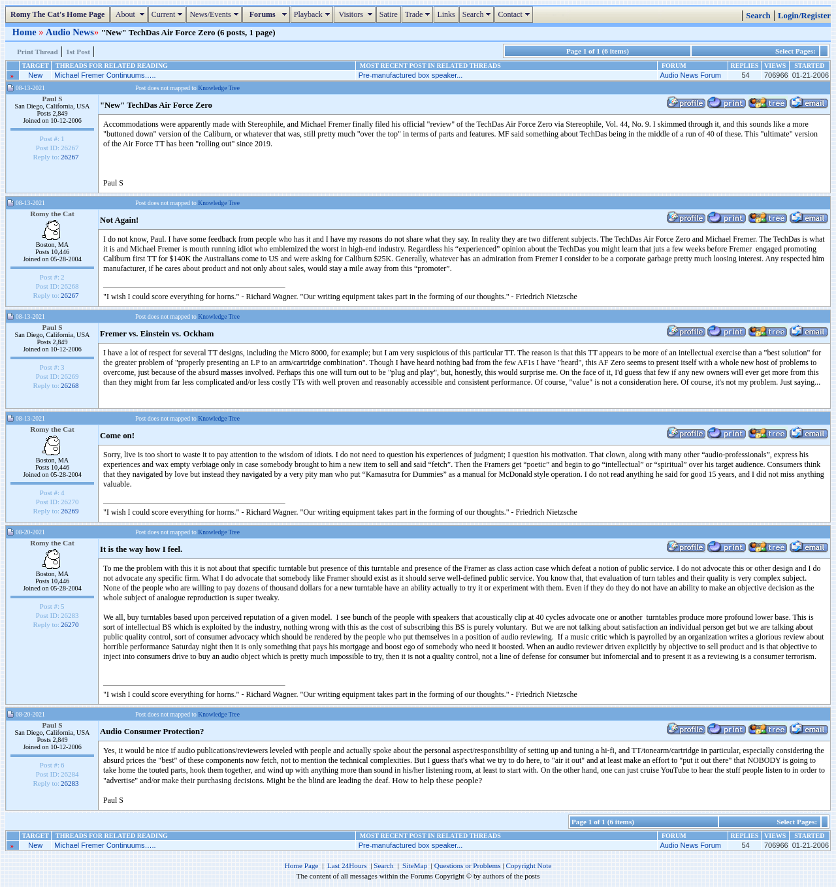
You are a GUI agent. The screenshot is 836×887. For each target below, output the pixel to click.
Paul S (52, 99)
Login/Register (804, 15)
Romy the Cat (52, 214)
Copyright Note (528, 865)
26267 (70, 157)
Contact (515, 14)
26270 (70, 624)
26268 (70, 385)
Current (169, 14)
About (130, 14)
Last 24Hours (347, 865)
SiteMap (414, 865)
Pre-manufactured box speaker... (411, 75)
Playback (313, 14)
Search (478, 14)
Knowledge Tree (219, 87)
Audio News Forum (690, 75)
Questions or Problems (467, 865)
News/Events (215, 14)
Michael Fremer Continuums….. (104, 75)
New (35, 75)
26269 (70, 511)
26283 (70, 783)
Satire (388, 14)
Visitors (356, 14)
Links (446, 14)
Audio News (70, 32)
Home (25, 32)
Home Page (302, 865)
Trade (419, 14)
